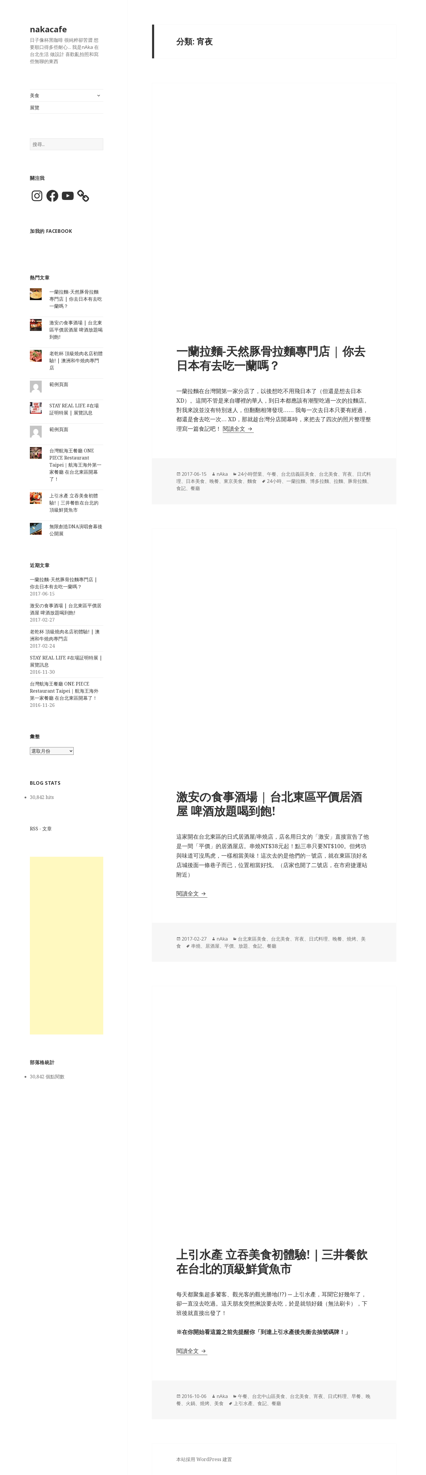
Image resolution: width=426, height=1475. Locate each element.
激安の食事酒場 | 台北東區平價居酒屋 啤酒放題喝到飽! (76, 329)
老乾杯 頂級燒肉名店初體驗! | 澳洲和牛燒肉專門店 (76, 360)
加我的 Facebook (51, 231)
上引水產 (243, 1403)
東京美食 (233, 481)
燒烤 (351, 939)
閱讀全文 (238, 429)
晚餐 (214, 481)
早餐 (356, 1396)
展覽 (34, 107)
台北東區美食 (252, 939)
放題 (243, 946)
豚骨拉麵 (357, 481)
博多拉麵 (319, 481)
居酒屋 (212, 946)
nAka (222, 474)
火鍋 (190, 1403)
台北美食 (328, 474)
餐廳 (195, 488)
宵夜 (347, 474)
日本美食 (195, 481)
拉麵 (338, 481)
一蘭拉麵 (295, 481)
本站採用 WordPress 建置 (204, 1459)
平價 (229, 946)
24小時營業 (250, 474)
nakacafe (48, 29)
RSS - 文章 (41, 828)
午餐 (271, 474)
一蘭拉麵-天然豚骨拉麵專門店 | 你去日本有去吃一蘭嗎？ (75, 299)
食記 (181, 488)
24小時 (274, 481)
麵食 (252, 481)
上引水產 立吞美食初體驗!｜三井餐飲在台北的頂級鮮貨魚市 (74, 502)
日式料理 (318, 939)
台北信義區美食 (297, 474)
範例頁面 (58, 384)
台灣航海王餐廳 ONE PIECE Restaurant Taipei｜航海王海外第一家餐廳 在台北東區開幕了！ (75, 464)
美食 (34, 95)
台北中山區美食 (268, 1396)
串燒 (196, 946)
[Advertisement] (66, 945)
